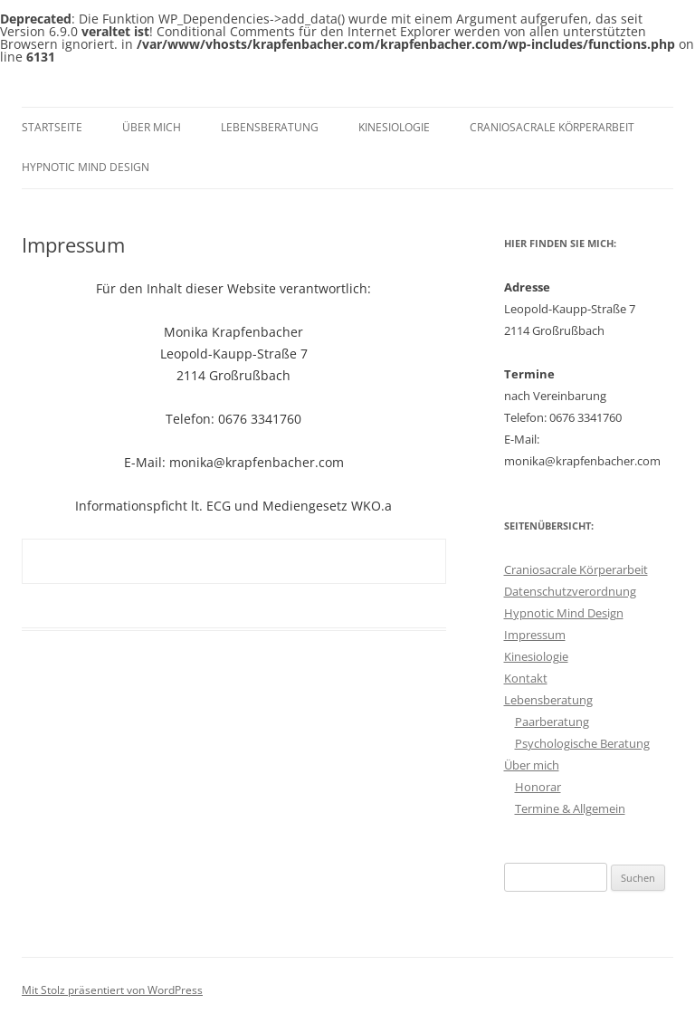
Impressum (535, 634)
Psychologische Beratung (582, 743)
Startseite (52, 127)
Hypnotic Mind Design (85, 167)
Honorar (538, 787)
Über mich (151, 127)
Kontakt (525, 678)
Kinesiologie (394, 127)
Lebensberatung (270, 127)
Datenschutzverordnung (570, 591)
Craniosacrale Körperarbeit (552, 127)
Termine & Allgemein (570, 808)
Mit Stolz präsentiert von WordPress (112, 990)
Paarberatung (552, 721)
